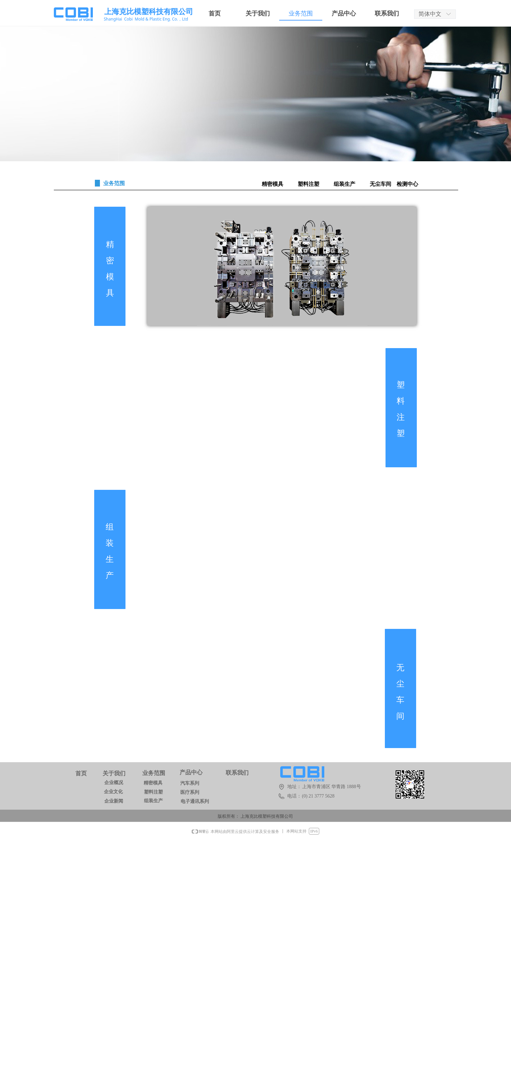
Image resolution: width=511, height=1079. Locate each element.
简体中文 (429, 14)
